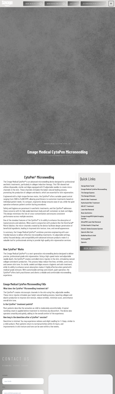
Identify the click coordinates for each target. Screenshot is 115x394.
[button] (111, 3)
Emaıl (3, 387)
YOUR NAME (5, 375)
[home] (7, 3)
